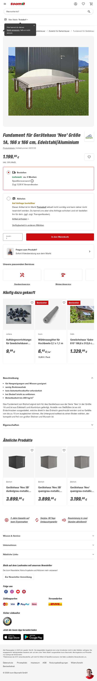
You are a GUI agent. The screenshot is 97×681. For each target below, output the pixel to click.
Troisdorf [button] (23, 19)
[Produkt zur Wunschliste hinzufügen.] (89, 157)
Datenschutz (8, 662)
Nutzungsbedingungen (58, 662)
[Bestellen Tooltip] (32, 181)
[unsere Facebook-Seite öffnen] (6, 592)
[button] (75, 4)
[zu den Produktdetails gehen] (9, 148)
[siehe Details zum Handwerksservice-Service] (22, 277)
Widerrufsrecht (77, 662)
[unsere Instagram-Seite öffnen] (12, 592)
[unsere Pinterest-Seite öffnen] (24, 592)
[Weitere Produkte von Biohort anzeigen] (87, 141)
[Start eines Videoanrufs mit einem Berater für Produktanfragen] (48, 251)
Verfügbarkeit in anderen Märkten (28, 225)
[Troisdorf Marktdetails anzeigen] (41, 207)
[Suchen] (46, 11)
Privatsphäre (22, 662)
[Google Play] (33, 639)
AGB (44, 662)
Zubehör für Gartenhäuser (59, 31)
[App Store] (12, 639)
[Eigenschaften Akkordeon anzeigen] (48, 424)
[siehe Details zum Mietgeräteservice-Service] (63, 277)
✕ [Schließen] (34, 26)
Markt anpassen (13, 30)
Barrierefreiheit (9, 666)
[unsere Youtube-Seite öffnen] (18, 592)
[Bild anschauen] (48, 81)
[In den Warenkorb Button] (60, 237)
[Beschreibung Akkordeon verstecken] (48, 378)
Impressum (35, 662)
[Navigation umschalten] (4, 4)
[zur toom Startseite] (18, 4)
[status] (83, 4)
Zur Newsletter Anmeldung (18, 577)
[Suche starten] (89, 11)
